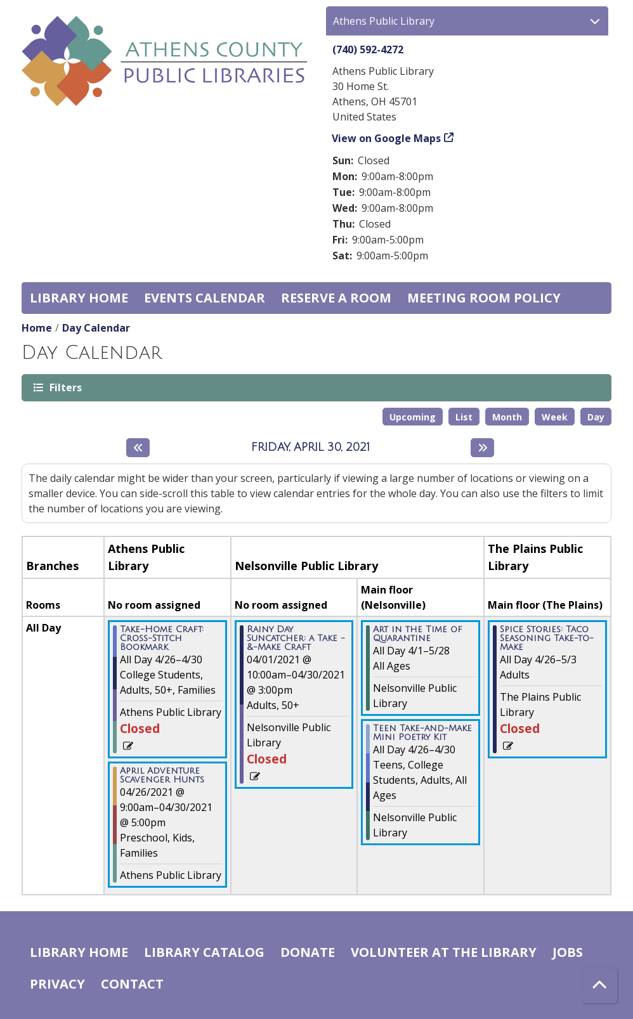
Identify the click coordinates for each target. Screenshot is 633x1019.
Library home (79, 297)
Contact (132, 983)
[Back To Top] (599, 985)
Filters (64, 387)
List (464, 417)
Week (555, 417)
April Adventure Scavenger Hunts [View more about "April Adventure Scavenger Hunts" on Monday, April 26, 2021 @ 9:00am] (162, 775)
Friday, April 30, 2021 (310, 447)
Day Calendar (96, 328)
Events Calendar (204, 297)
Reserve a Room (336, 297)
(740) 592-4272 (367, 49)
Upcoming (412, 417)
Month (507, 417)
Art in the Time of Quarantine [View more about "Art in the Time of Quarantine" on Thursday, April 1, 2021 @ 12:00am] (417, 634)
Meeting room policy (484, 297)
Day (595, 417)
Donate (307, 952)
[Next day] (482, 447)
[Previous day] (138, 447)
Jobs (567, 952)
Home (37, 328)
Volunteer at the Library (444, 952)
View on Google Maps (386, 138)
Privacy (57, 983)
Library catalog (204, 952)
